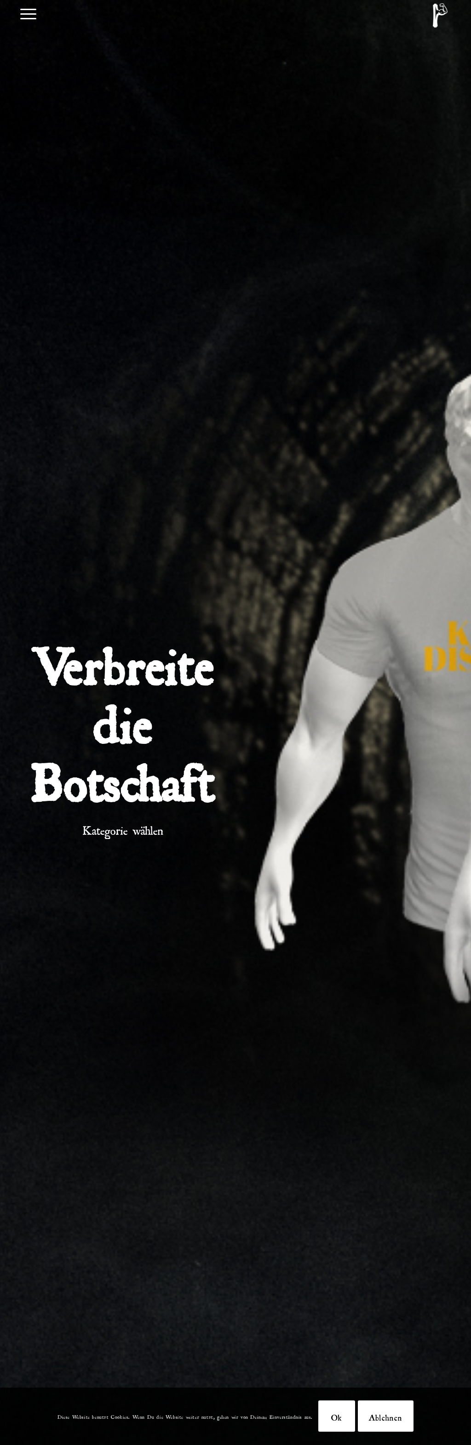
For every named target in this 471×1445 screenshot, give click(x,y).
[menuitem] (28, 13)
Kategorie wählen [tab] (123, 828)
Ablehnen (385, 1416)
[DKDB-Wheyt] (440, 15)
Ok (336, 1416)
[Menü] (28, 13)
